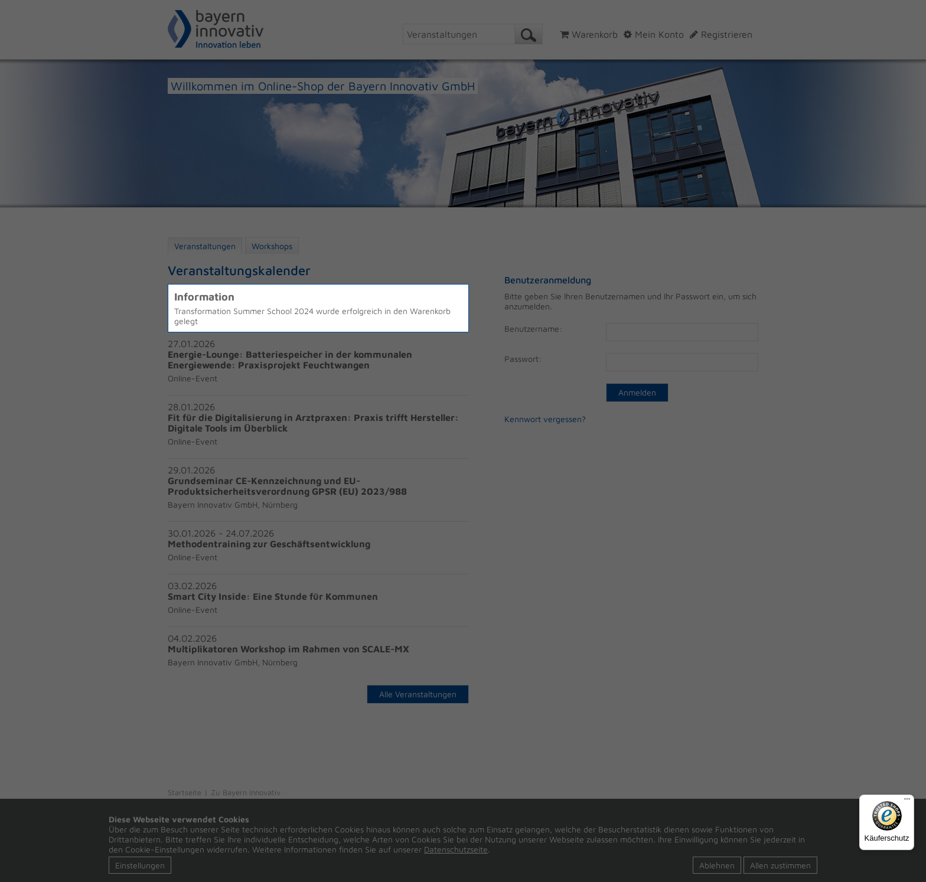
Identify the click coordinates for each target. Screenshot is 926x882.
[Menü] (907, 802)
